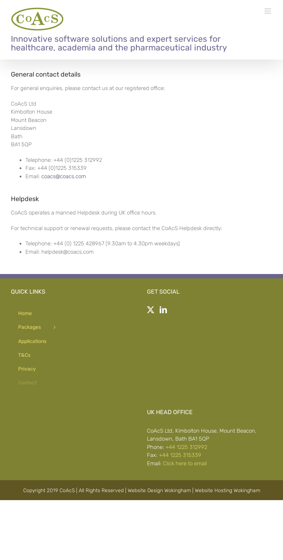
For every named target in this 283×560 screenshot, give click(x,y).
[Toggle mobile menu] (268, 11)
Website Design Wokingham (159, 490)
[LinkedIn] (163, 310)
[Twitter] (150, 310)
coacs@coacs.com (63, 176)
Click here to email (185, 463)
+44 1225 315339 (180, 455)
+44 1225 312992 (186, 447)
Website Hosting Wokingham (227, 490)
